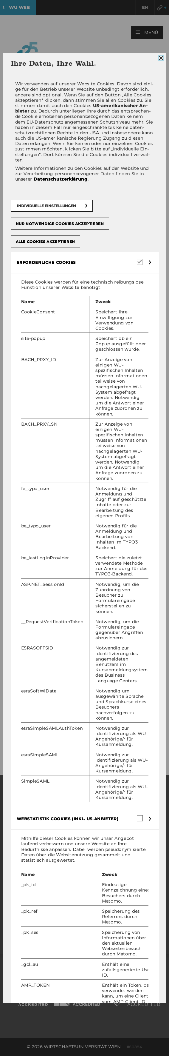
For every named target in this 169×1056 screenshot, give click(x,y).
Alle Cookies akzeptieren (45, 241)
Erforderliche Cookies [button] (46, 262)
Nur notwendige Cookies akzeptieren (59, 223)
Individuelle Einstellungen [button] (46, 206)
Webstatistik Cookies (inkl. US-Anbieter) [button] (67, 818)
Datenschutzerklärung (60, 179)
